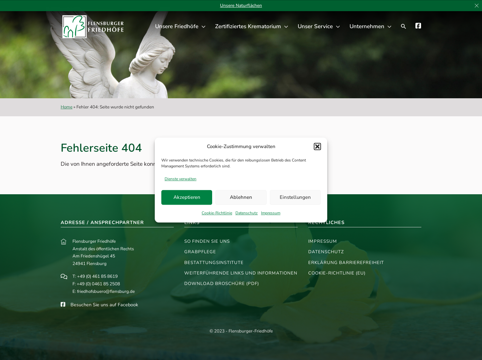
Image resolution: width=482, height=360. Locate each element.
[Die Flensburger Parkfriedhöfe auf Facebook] (418, 26)
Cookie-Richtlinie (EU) (337, 273)
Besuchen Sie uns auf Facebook (104, 304)
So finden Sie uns (207, 241)
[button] (317, 146)
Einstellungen (295, 197)
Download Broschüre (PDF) (221, 283)
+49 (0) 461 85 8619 (97, 276)
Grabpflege (200, 252)
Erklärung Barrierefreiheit (346, 262)
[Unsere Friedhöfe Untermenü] (203, 26)
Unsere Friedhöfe (176, 26)
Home (66, 107)
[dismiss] (476, 5)
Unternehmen (367, 26)
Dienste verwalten (180, 178)
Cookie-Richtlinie (217, 213)
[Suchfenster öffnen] (403, 26)
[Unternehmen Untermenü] (389, 26)
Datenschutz (246, 213)
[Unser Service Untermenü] (338, 26)
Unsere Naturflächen (241, 5)
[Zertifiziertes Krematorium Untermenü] (286, 26)
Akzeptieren (186, 197)
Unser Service (315, 26)
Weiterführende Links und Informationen (240, 273)
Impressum (270, 213)
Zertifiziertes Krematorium (248, 26)
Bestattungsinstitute (214, 262)
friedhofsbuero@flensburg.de (106, 291)
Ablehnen (241, 197)
